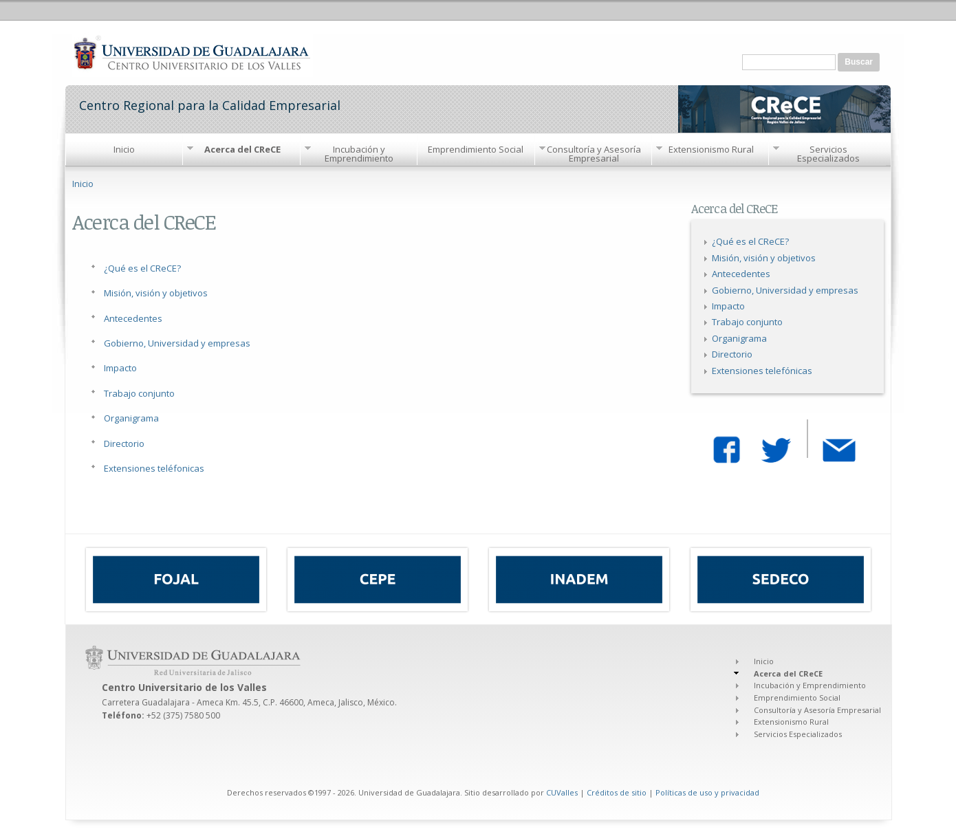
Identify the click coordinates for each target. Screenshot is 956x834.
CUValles (562, 792)
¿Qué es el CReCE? (142, 268)
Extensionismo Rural (711, 149)
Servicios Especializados (828, 153)
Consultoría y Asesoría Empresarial (594, 153)
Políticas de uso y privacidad (707, 792)
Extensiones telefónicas (762, 370)
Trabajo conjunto (139, 393)
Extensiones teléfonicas (154, 468)
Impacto (120, 368)
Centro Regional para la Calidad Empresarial (209, 104)
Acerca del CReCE (242, 149)
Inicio (124, 149)
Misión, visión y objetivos (156, 293)
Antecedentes (133, 318)
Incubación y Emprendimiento (359, 153)
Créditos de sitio (617, 792)
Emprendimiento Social (475, 149)
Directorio (124, 443)
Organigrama (131, 418)
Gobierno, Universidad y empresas (177, 343)
